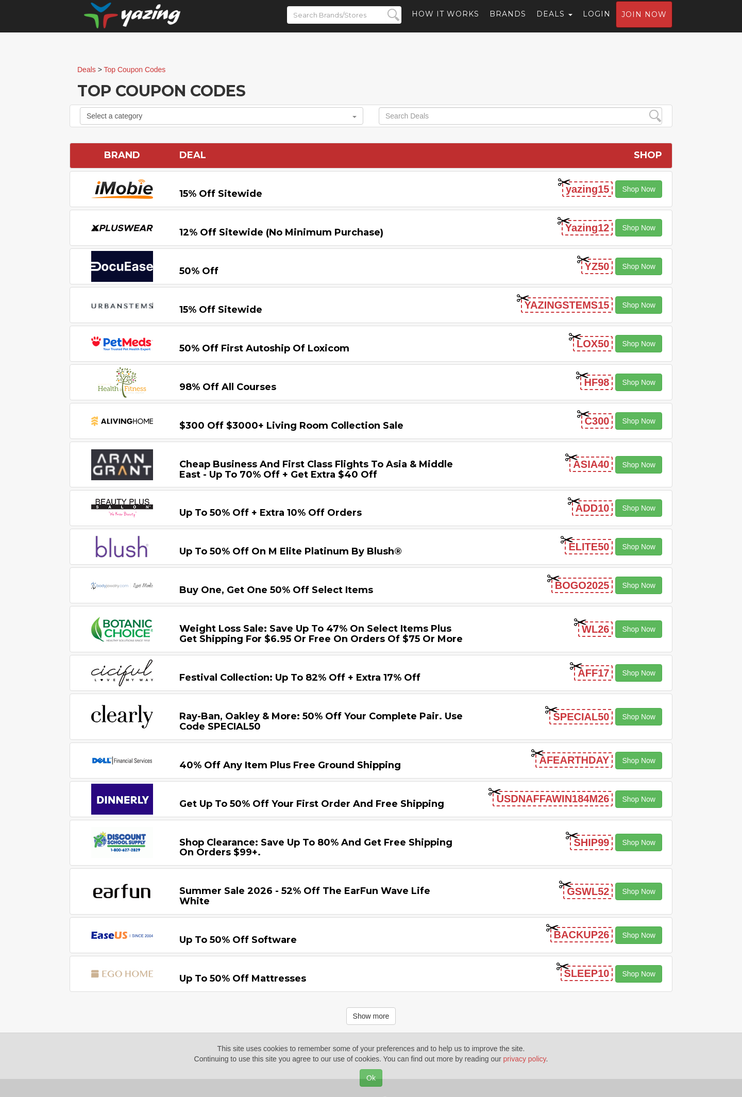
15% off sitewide (220, 193)
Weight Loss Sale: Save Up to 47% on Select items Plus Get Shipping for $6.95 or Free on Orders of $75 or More (321, 634)
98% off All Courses (227, 387)
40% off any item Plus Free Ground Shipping (290, 765)
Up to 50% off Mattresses (242, 978)
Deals (554, 23)
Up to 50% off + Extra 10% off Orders (270, 512)
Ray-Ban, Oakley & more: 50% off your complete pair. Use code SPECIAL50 (321, 721)
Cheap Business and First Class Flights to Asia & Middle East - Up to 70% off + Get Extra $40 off (316, 469)
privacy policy (524, 1059)
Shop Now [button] (638, 189)
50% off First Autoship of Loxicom (264, 348)
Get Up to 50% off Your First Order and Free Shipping (311, 803)
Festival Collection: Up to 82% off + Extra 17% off (299, 677)
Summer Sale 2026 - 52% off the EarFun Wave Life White (304, 896)
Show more (371, 1016)
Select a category (222, 116)
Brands (508, 23)
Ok (371, 1078)
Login (597, 23)
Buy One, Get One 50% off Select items (276, 590)
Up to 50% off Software (238, 940)
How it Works (445, 23)
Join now (644, 23)
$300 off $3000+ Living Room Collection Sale (291, 425)
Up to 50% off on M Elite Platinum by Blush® (290, 551)
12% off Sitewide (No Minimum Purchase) (281, 232)
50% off (198, 271)
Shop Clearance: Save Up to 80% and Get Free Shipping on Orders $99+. (315, 847)
